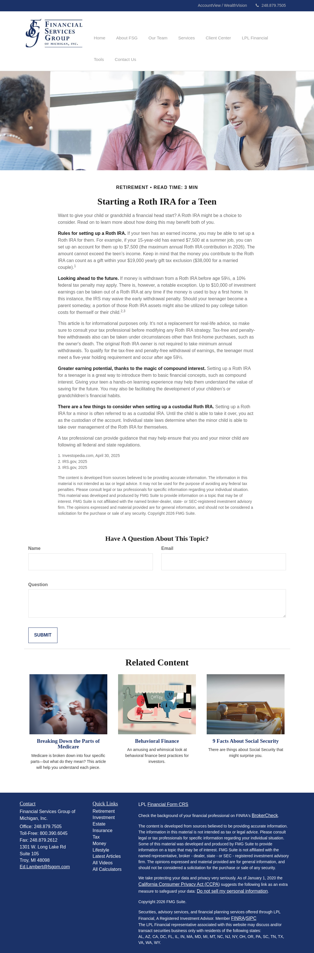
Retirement (104, 807)
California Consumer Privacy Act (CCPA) (179, 880)
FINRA (238, 914)
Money (99, 840)
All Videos (103, 859)
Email (167, 545)
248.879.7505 (271, 5)
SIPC (251, 914)
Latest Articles (107, 853)
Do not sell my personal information (232, 887)
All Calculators (107, 866)
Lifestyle (101, 846)
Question (38, 581)
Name (34, 545)
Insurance (102, 827)
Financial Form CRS (168, 801)
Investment (104, 814)
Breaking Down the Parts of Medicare (68, 740)
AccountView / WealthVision (223, 5)
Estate (99, 820)
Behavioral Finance (157, 738)
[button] (124, 29)
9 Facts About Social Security (246, 738)
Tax (96, 833)
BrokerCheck (265, 812)
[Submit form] (42, 632)
